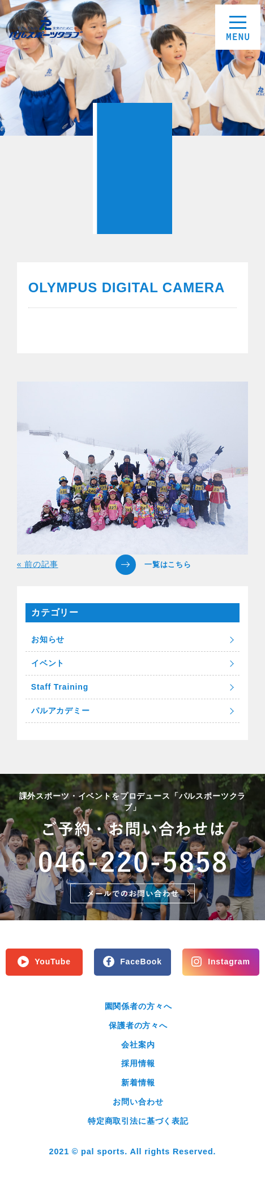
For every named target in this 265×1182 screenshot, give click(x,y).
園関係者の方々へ (138, 1006)
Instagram (229, 961)
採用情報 (138, 1063)
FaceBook (141, 961)
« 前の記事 (37, 564)
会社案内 (138, 1044)
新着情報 (138, 1082)
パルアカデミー (60, 710)
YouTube (53, 961)
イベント (48, 663)
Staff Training (59, 686)
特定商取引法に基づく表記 (138, 1120)
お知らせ (48, 639)
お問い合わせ (138, 1101)
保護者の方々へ (138, 1025)
